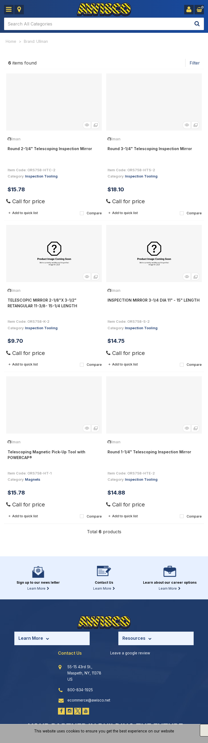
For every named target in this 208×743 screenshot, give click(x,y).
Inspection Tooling (41, 176)
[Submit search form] (197, 24)
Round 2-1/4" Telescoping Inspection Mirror (50, 148)
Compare (91, 213)
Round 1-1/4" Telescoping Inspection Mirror (149, 452)
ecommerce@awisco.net (88, 700)
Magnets (32, 479)
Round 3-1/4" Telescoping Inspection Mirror (150, 148)
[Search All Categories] (104, 24)
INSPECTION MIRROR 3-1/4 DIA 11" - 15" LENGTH (154, 300)
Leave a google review (130, 653)
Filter (195, 63)
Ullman (14, 139)
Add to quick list (23, 213)
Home (11, 41)
